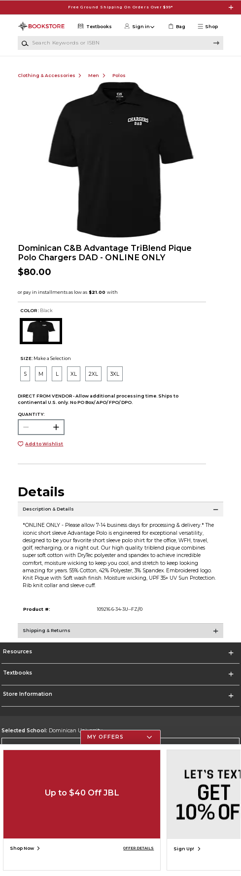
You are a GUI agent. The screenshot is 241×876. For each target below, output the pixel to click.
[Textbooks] (94, 26)
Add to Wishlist (44, 443)
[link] (176, 26)
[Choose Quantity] (41, 427)
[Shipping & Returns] (121, 635)
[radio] (25, 373)
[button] (209, 26)
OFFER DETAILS (138, 848)
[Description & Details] (121, 514)
